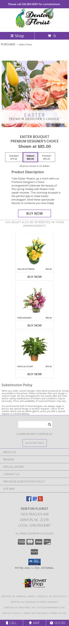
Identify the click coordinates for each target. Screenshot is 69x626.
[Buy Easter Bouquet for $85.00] (34, 213)
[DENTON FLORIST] (34, 27)
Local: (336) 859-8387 (34, 525)
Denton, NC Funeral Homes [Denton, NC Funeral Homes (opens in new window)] (18, 596)
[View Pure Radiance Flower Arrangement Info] (34, 299)
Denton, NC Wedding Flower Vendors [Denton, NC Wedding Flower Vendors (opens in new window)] (34, 601)
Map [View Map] (34, 623)
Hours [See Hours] (57, 623)
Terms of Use (58, 613)
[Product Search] (35, 424)
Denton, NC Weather (16, 607)
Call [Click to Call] (11, 623)
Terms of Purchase (35, 613)
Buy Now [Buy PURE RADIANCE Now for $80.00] (34, 325)
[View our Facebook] (28, 500)
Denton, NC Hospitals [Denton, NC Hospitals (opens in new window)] (51, 596)
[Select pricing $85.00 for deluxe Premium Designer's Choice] (30, 157)
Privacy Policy (11, 613)
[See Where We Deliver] (34, 442)
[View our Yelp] (40, 500)
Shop (17, 35)
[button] (34, 562)
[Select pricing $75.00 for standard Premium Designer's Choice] (13, 157)
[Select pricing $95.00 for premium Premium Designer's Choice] (46, 157)
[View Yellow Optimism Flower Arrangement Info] (34, 251)
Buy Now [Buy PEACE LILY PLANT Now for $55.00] (34, 374)
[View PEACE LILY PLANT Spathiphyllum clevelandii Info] (34, 348)
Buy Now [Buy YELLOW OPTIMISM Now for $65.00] (34, 277)
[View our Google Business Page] (34, 500)
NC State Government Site (48, 607)
